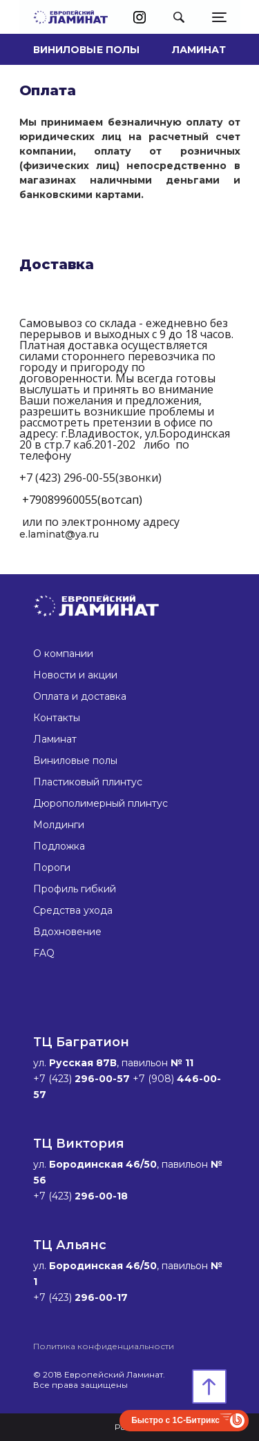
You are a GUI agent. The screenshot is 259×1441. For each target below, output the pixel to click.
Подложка (59, 846)
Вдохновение (67, 931)
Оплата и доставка (79, 696)
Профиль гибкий (74, 889)
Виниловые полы (86, 49)
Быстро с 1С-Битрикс (175, 1420)
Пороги (51, 867)
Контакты (56, 718)
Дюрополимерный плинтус (100, 803)
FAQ (44, 953)
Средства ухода (73, 910)
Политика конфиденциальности (103, 1346)
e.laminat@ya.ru (59, 534)
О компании (63, 653)
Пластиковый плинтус (87, 782)
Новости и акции (75, 675)
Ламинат (199, 49)
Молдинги (58, 824)
